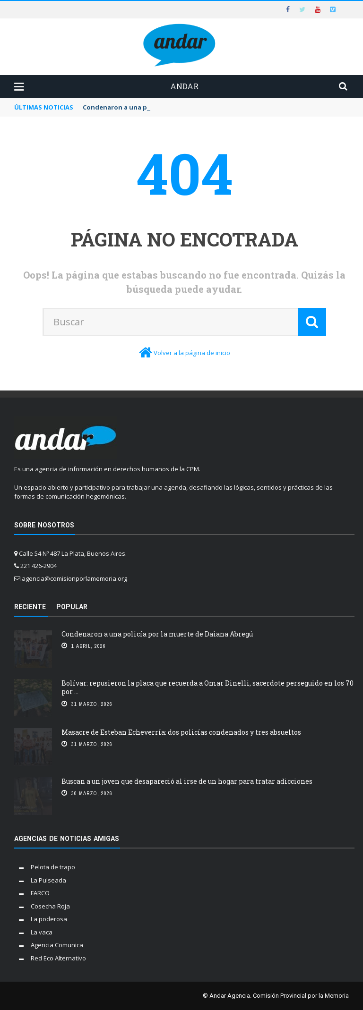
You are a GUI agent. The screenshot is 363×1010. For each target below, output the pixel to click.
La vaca (41, 932)
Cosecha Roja (50, 906)
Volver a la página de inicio (192, 352)
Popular (71, 607)
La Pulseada (48, 880)
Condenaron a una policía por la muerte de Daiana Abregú (157, 633)
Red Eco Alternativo (58, 958)
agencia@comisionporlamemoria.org (74, 578)
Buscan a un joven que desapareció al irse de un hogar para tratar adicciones (186, 781)
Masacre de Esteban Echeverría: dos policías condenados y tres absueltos (181, 732)
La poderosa (49, 919)
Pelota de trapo (53, 867)
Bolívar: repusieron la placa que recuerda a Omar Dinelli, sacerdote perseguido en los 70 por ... (207, 687)
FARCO (40, 893)
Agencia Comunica (57, 945)
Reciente (30, 607)
